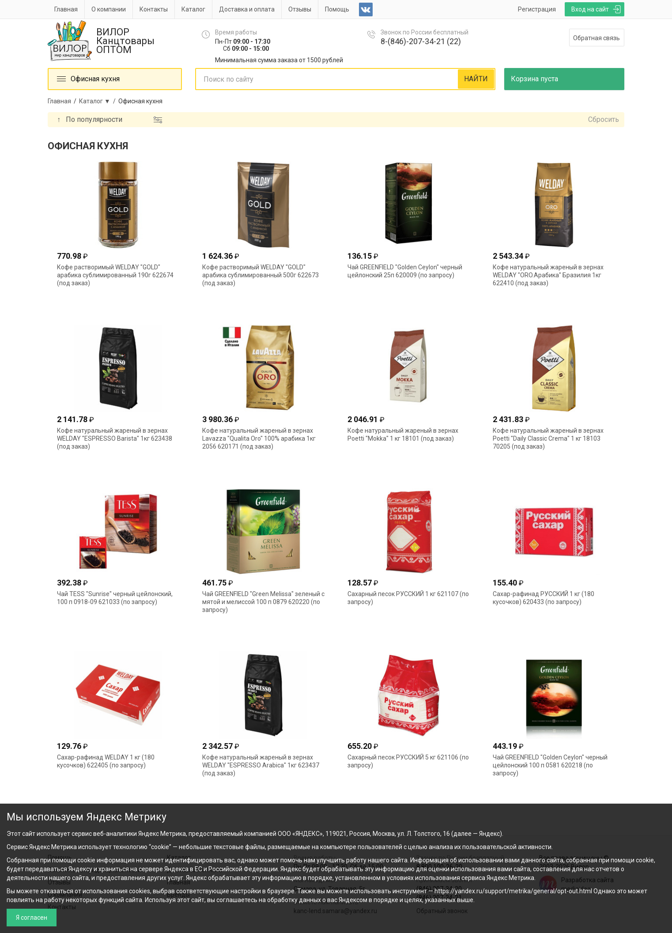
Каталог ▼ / (98, 101)
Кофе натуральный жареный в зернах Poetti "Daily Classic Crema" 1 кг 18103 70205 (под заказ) (548, 438)
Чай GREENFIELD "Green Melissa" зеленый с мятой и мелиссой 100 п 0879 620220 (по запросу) (263, 601)
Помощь (337, 9)
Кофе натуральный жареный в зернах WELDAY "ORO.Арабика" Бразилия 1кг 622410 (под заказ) (548, 275)
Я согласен (31, 917)
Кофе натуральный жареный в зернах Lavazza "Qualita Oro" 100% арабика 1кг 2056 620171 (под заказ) (259, 438)
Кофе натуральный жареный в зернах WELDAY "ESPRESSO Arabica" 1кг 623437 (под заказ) (260, 765)
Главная (66, 9)
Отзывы (299, 9)
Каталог (193, 9)
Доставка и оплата (247, 9)
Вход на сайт (590, 9)
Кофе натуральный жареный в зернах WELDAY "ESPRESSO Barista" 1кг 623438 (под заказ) (114, 438)
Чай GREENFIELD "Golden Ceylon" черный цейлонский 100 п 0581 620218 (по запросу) (550, 765)
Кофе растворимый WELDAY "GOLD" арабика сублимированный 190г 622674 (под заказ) (115, 275)
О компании (108, 9)
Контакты (154, 9)
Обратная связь (596, 38)
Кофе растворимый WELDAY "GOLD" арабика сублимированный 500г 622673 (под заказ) (260, 275)
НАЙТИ (476, 79)
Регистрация (537, 9)
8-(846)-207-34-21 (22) (421, 41)
